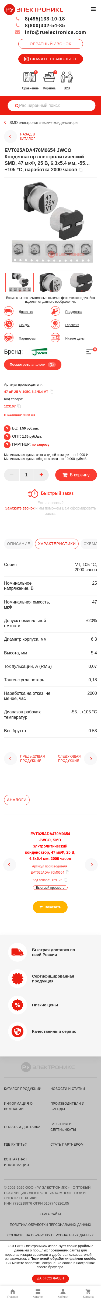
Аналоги (17, 800)
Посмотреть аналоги (33, 364)
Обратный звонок (50, 44)
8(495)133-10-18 (40, 19)
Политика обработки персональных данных (50, 1225)
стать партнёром (66, 1144)
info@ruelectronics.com (50, 32)
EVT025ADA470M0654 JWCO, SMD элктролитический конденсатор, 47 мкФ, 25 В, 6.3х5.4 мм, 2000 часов (50, 846)
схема (90, 544)
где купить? (15, 1144)
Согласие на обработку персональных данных (50, 1235)
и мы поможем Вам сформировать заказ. (50, 508)
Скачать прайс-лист (50, 59)
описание (18, 544)
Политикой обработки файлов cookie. (63, 1259)
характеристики (57, 544)
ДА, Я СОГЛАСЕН (50, 1278)
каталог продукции (22, 1089)
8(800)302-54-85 (40, 25)
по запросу (41, 445)
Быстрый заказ (57, 493)
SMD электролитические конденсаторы (43, 122)
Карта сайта (50, 1214)
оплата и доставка (22, 1127)
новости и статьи (67, 1089)
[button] (9, 864)
